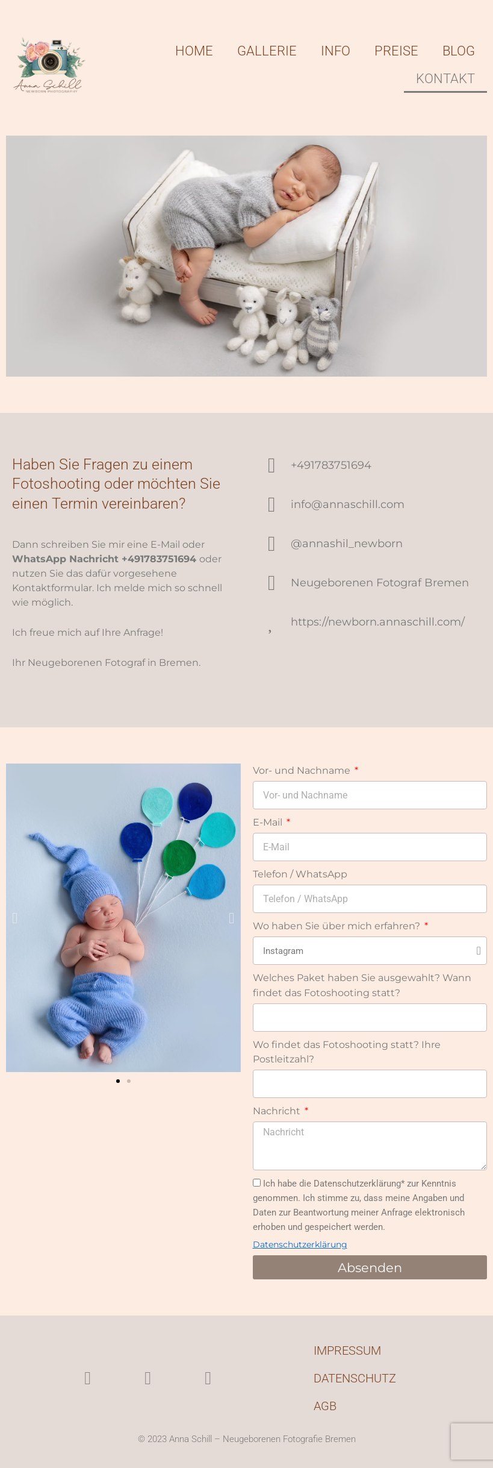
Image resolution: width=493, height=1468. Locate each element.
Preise (396, 50)
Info (335, 50)
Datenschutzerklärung (300, 1244)
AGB (325, 1406)
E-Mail (269, 822)
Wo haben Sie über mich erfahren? (338, 926)
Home (194, 50)
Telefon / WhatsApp (300, 874)
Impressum (347, 1350)
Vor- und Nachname (303, 770)
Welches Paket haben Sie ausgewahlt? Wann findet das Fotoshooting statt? (362, 985)
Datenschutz (355, 1378)
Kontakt (445, 78)
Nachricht (278, 1111)
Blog (458, 50)
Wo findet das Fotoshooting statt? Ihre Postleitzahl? (347, 1052)
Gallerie (267, 50)
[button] (14, 917)
